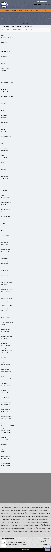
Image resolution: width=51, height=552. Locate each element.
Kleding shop (38, 10)
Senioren (21, 10)
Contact (31, 10)
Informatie (14, 10)
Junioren (26, 10)
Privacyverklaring (27, 549)
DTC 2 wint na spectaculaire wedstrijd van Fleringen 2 (16, 544)
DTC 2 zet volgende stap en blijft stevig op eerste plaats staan (18, 546)
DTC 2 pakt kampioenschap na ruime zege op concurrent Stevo (18, 540)
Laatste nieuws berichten (7, 538)
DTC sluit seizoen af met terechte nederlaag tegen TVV (16, 542)
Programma (8, 10)
